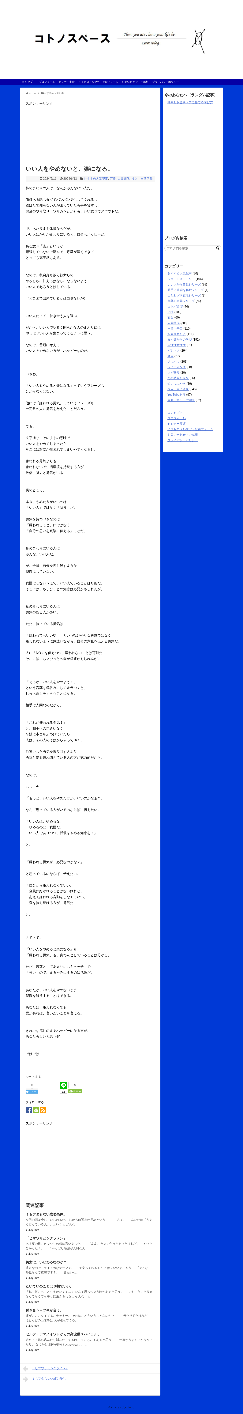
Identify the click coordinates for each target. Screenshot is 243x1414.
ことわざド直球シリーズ (184, 295)
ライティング (176, 367)
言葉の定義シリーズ (181, 301)
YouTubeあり (176, 394)
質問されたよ (176, 334)
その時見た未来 (178, 378)
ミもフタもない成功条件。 (46, 1214)
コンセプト (28, 81)
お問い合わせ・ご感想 (135, 81)
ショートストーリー (181, 279)
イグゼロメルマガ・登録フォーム (98, 81)
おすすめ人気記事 (96, 178)
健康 (170, 356)
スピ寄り (173, 372)
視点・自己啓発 (142, 178)
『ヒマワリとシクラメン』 (46, 1238)
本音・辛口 (175, 328)
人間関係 (124, 178)
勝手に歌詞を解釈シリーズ (185, 290)
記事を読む (32, 1229)
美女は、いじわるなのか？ (46, 1262)
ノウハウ (173, 361)
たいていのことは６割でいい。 (49, 1286)
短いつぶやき (176, 383)
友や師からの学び (179, 339)
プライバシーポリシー (165, 81)
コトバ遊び (175, 306)
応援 (113, 178)
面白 (170, 317)
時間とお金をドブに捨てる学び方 (190, 102)
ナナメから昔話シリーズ (184, 284)
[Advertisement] (90, 133)
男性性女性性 (176, 345)
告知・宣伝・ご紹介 (181, 400)
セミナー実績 (67, 81)
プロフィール (47, 81)
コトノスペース (125, 1407)
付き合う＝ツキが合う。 (44, 1310)
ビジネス (173, 350)
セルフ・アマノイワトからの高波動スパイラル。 (63, 1334)
